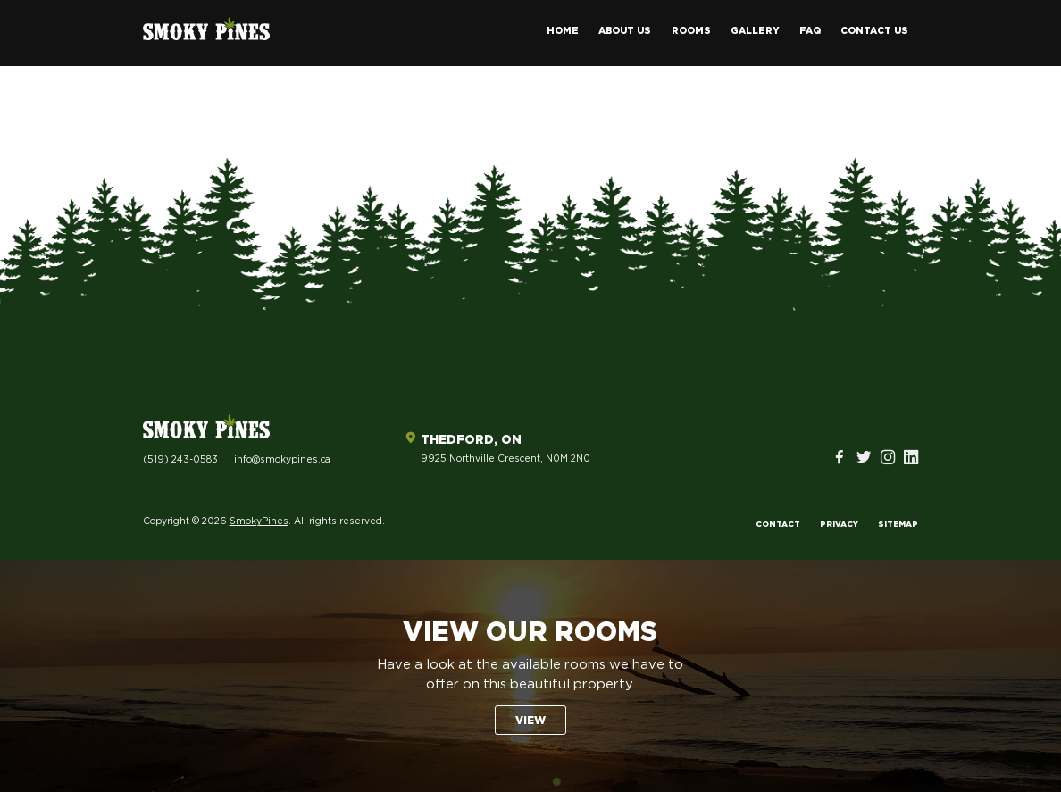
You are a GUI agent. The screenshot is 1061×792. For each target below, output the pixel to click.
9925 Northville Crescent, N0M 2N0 (505, 458)
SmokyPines (259, 521)
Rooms (691, 31)
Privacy (839, 525)
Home (563, 31)
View (530, 720)
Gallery (755, 31)
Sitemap (898, 525)
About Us (624, 31)
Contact (778, 525)
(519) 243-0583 (180, 459)
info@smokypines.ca (282, 459)
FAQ (810, 31)
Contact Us (874, 31)
